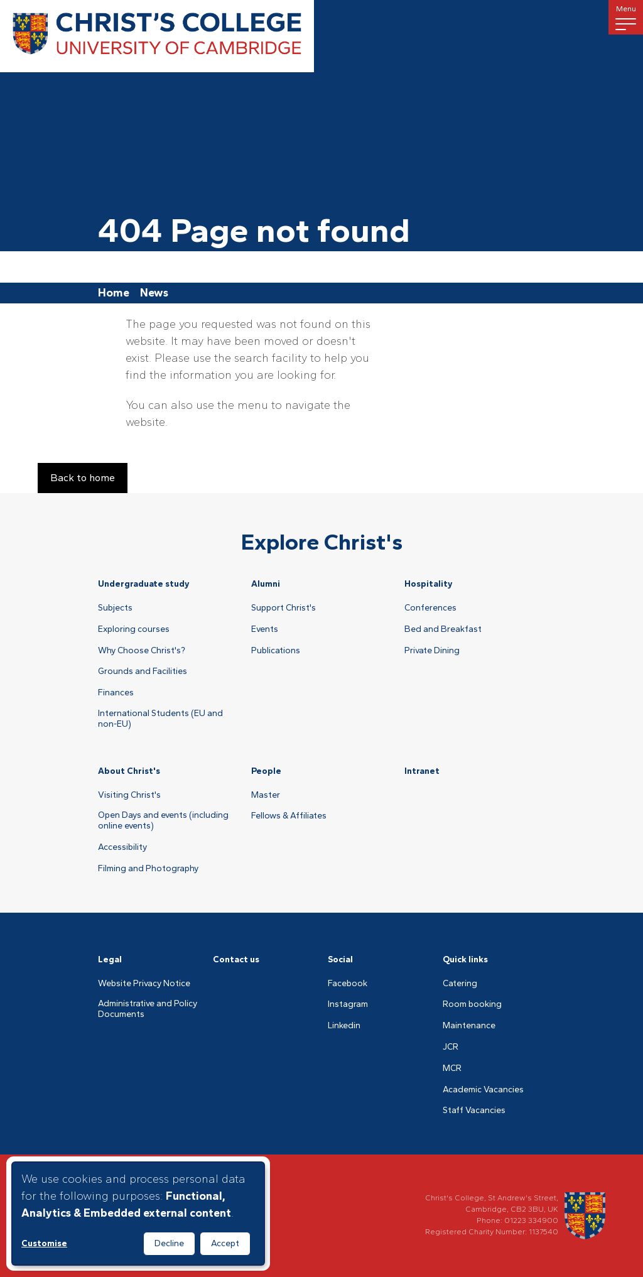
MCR (452, 1068)
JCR (450, 1047)
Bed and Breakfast (443, 629)
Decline (169, 1243)
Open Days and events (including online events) (163, 820)
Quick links (465, 959)
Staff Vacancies (474, 1111)
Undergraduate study (144, 584)
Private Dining (432, 651)
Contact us (236, 959)
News (154, 293)
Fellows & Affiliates (289, 816)
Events (264, 629)
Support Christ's (283, 608)
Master (265, 795)
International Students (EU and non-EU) (160, 719)
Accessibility (122, 847)
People (266, 771)
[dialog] (138, 1213)
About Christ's (129, 771)
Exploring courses (134, 629)
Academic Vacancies (483, 1090)
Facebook (347, 984)
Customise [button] (44, 1243)
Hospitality (428, 584)
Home (113, 293)
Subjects (115, 608)
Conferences (430, 608)
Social (340, 959)
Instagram (348, 1004)
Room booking (472, 1004)
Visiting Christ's (129, 795)
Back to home (82, 478)
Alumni (265, 584)
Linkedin (344, 1026)
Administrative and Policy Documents (147, 1009)
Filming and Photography (148, 869)
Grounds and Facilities (142, 671)
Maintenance (469, 1026)
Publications (275, 651)
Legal (110, 959)
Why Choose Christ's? (141, 651)
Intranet (422, 771)
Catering (460, 984)
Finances (116, 693)
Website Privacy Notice (144, 984)
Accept (225, 1243)
